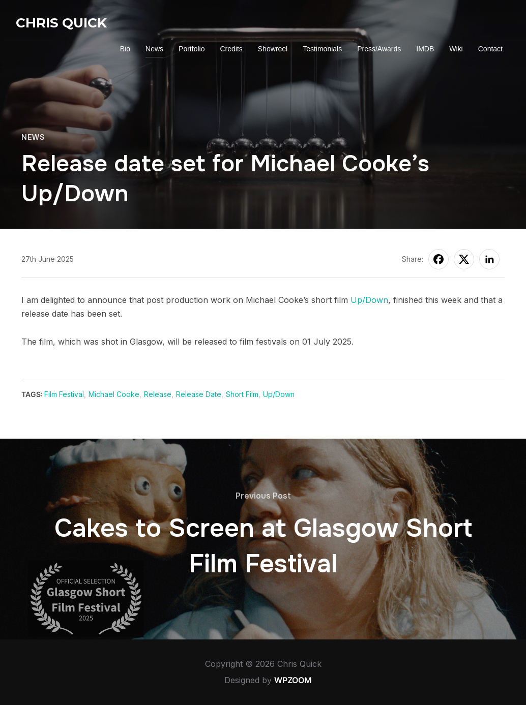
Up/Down (369, 300)
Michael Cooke (114, 394)
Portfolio (191, 49)
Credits (231, 49)
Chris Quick (61, 23)
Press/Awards (379, 49)
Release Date (198, 394)
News (154, 49)
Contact (490, 49)
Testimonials (322, 49)
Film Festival (64, 394)
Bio (125, 49)
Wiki (455, 49)
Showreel (272, 49)
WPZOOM (293, 680)
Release (157, 394)
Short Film (242, 394)
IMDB (425, 49)
